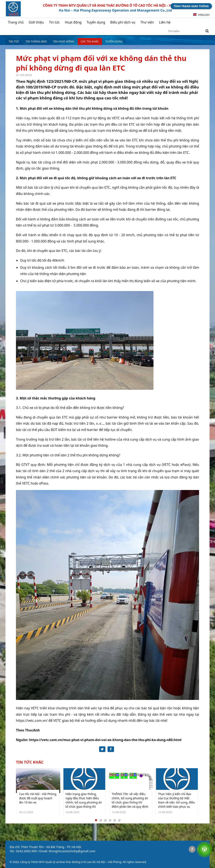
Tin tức (54, 22)
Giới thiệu (36, 22)
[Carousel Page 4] (110, 820)
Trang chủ (16, 22)
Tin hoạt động (63, 41)
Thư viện (147, 22)
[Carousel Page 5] (114, 820)
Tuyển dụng (96, 22)
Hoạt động (73, 22)
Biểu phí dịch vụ (122, 22)
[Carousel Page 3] (105, 820)
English (201, 15)
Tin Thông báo (36, 41)
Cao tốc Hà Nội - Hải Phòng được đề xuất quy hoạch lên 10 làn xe (37, 798)
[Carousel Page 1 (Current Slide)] (96, 820)
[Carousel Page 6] (119, 820)
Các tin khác (90, 41)
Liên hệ (164, 22)
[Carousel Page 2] (100, 820)
